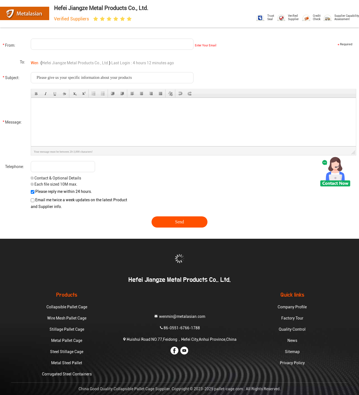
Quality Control (292, 329)
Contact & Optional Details (56, 178)
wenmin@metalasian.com (179, 316)
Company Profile (292, 307)
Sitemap (292, 351)
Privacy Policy (292, 363)
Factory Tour (292, 318)
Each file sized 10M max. (54, 184)
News (292, 340)
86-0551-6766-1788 (179, 327)
